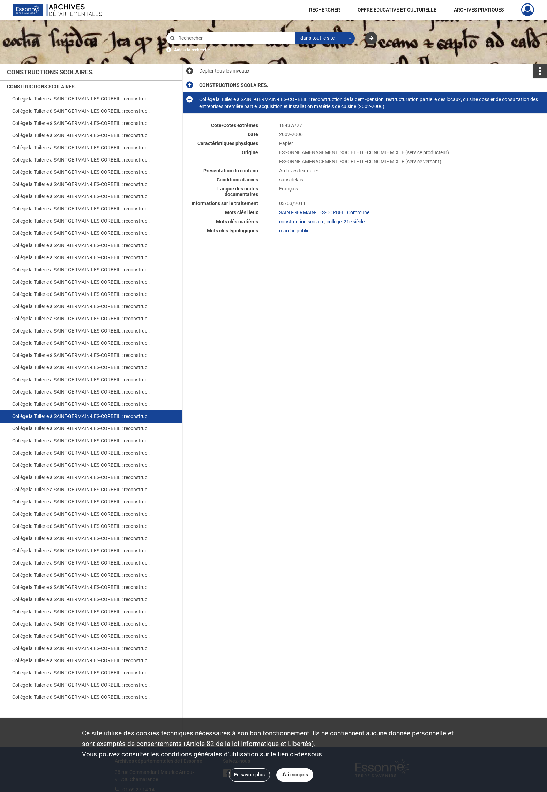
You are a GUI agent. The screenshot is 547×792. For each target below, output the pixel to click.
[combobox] (325, 38)
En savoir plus (249, 774)
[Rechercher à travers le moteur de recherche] (234, 38)
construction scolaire (301, 221)
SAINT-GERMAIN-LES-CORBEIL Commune (324, 212)
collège (334, 221)
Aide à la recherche (192, 49)
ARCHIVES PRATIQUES (479, 10)
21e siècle (354, 221)
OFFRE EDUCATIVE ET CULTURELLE (397, 10)
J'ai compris (295, 774)
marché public (294, 230)
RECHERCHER (324, 10)
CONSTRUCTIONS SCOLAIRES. (41, 86)
